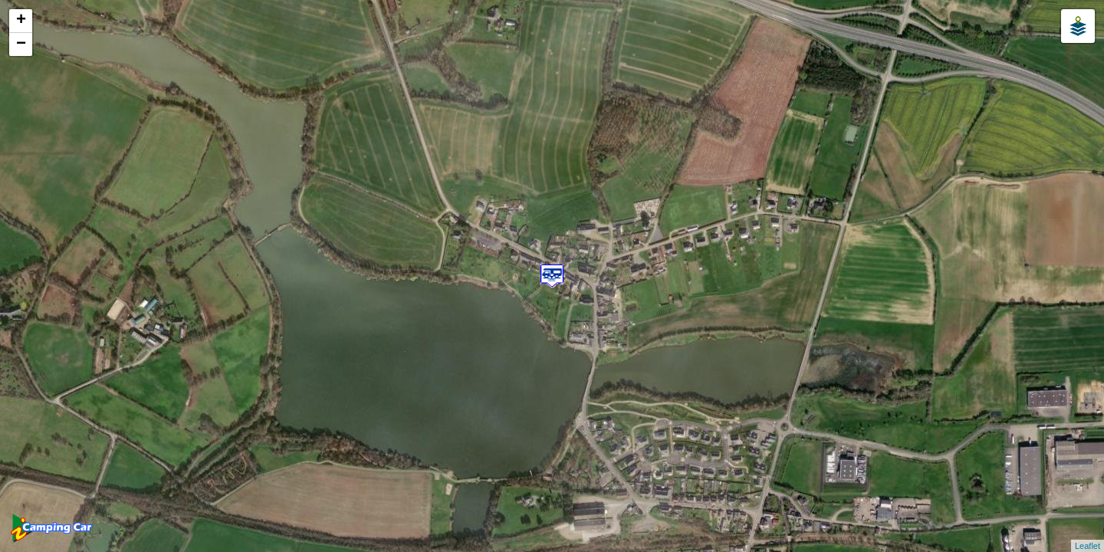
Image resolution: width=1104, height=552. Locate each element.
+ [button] (21, 20)
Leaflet (1087, 545)
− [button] (21, 44)
